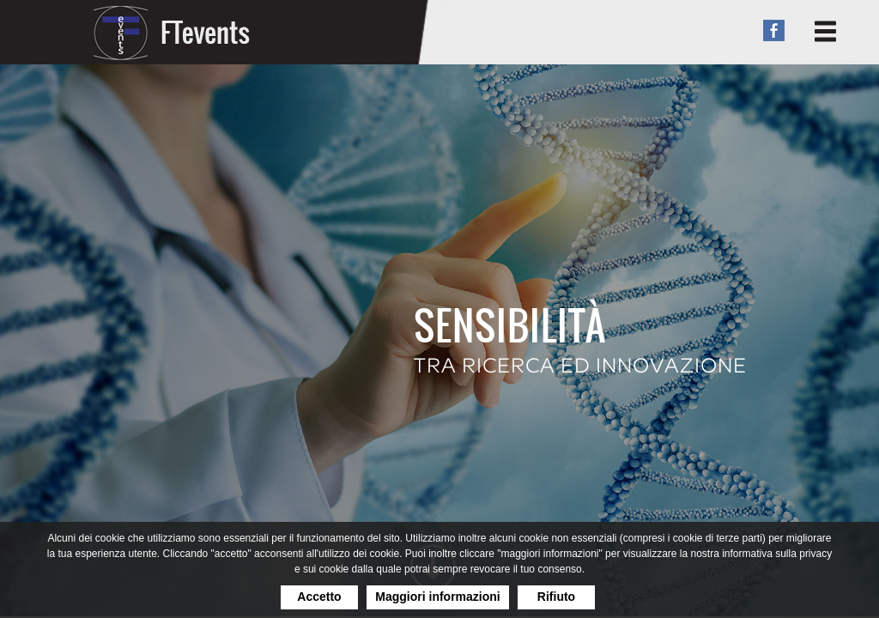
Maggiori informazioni (437, 596)
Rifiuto (556, 596)
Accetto (319, 596)
